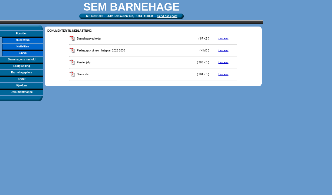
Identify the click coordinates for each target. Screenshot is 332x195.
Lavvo (23, 52)
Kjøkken (22, 85)
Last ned (223, 38)
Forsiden (21, 33)
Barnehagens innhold (21, 59)
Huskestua (23, 39)
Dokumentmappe (21, 91)
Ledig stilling (21, 65)
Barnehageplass (21, 72)
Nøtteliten (23, 46)
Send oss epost (167, 16)
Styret (21, 78)
